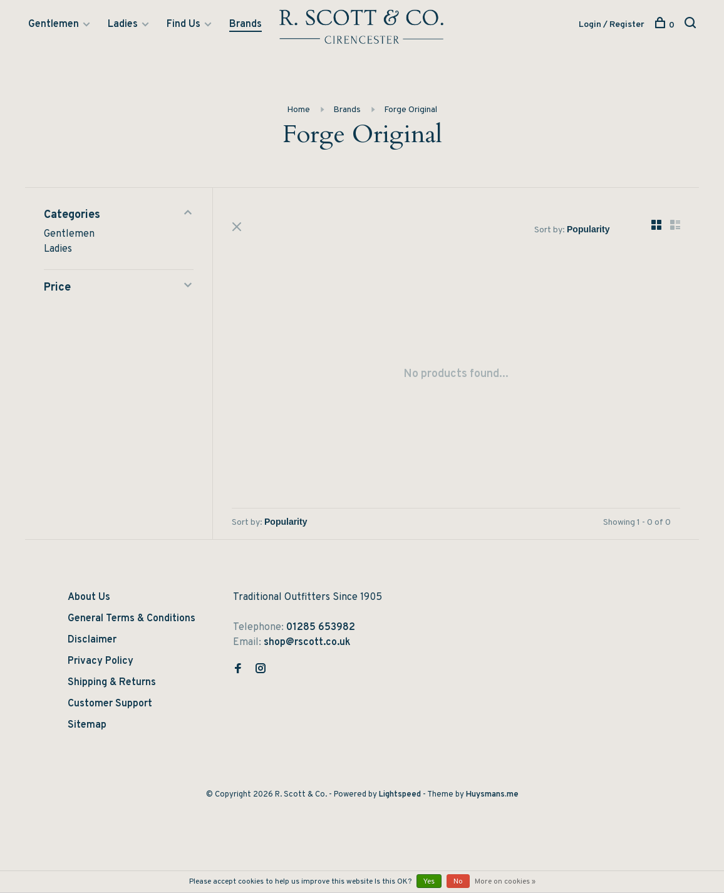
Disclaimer (92, 640)
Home (298, 110)
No (458, 882)
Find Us (183, 24)
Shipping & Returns (112, 682)
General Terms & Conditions (131, 618)
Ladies (123, 24)
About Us (89, 597)
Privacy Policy (100, 661)
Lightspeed (400, 795)
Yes (429, 882)
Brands (245, 24)
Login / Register (611, 24)
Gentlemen (53, 24)
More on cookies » (505, 882)
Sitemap (87, 725)
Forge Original (410, 110)
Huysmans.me (492, 795)
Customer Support (110, 704)
